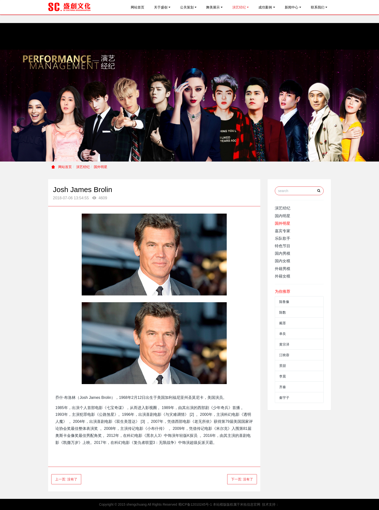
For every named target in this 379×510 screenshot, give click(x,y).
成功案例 (265, 7)
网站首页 (137, 7)
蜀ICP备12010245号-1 (195, 504)
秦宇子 (284, 398)
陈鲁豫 (284, 302)
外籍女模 (282, 276)
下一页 (242, 479)
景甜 (282, 366)
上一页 (66, 479)
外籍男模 (282, 269)
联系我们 (317, 7)
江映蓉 (284, 355)
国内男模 (282, 253)
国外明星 (100, 167)
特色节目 (282, 246)
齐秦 (282, 387)
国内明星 (282, 216)
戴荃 (282, 323)
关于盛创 (161, 7)
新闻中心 (291, 7)
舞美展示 (213, 7)
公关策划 (187, 7)
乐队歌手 (282, 238)
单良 (282, 334)
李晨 (282, 376)
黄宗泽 (284, 344)
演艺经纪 (239, 7)
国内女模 (282, 261)
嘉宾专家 (282, 231)
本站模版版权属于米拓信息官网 (236, 504)
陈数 (282, 312)
